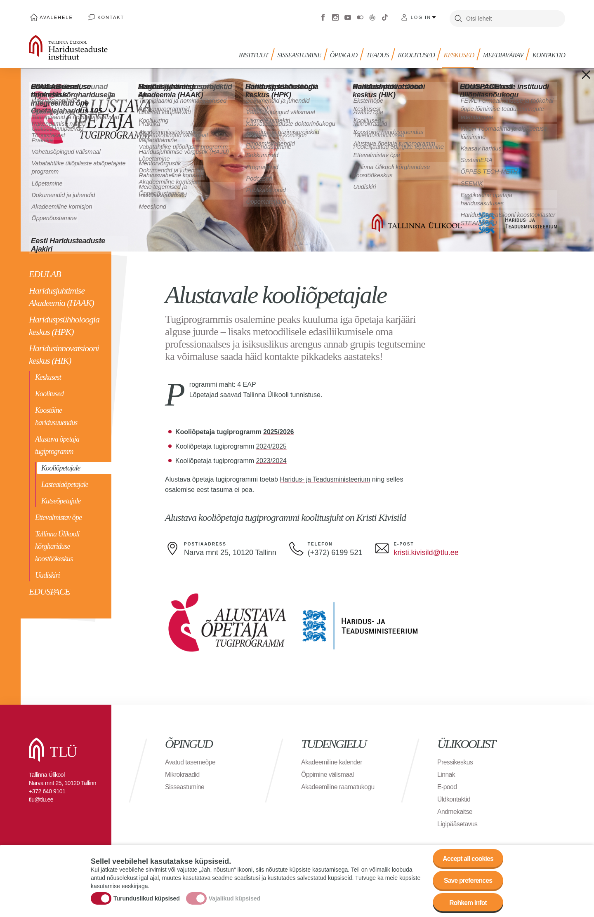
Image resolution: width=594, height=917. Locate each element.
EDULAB (45, 272)
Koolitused (49, 392)
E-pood (447, 784)
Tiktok (385, 16)
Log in (421, 16)
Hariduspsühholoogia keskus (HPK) (64, 323)
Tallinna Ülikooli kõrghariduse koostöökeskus (57, 544)
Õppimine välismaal (328, 772)
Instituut (258, 52)
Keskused (460, 52)
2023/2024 (272, 458)
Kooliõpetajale (60, 466)
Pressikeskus (455, 759)
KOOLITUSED (418, 52)
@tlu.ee (445, 550)
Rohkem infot (467, 902)
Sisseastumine (303, 52)
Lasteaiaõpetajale (64, 482)
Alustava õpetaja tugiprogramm (57, 443)
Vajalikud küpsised (234, 897)
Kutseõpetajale (60, 499)
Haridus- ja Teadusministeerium (326, 477)
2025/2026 (279, 429)
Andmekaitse (455, 809)
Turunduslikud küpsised (146, 897)
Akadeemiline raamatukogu (338, 784)
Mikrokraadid (182, 772)
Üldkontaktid (454, 796)
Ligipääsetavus (457, 821)
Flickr (360, 16)
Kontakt (107, 16)
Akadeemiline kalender (332, 759)
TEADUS (380, 52)
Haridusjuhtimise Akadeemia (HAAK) (61, 294)
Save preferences (467, 880)
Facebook (323, 16)
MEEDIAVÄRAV (503, 52)
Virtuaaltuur (372, 16)
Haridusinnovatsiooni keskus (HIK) (64, 352)
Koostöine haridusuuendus (56, 414)
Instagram (335, 16)
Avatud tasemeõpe (191, 759)
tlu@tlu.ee (41, 797)
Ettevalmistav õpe (58, 515)
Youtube (348, 16)
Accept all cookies (467, 857)
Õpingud (347, 52)
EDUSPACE (49, 589)
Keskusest (48, 375)
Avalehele (55, 16)
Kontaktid (548, 52)
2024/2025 (272, 444)
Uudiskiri (47, 573)
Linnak (446, 772)
